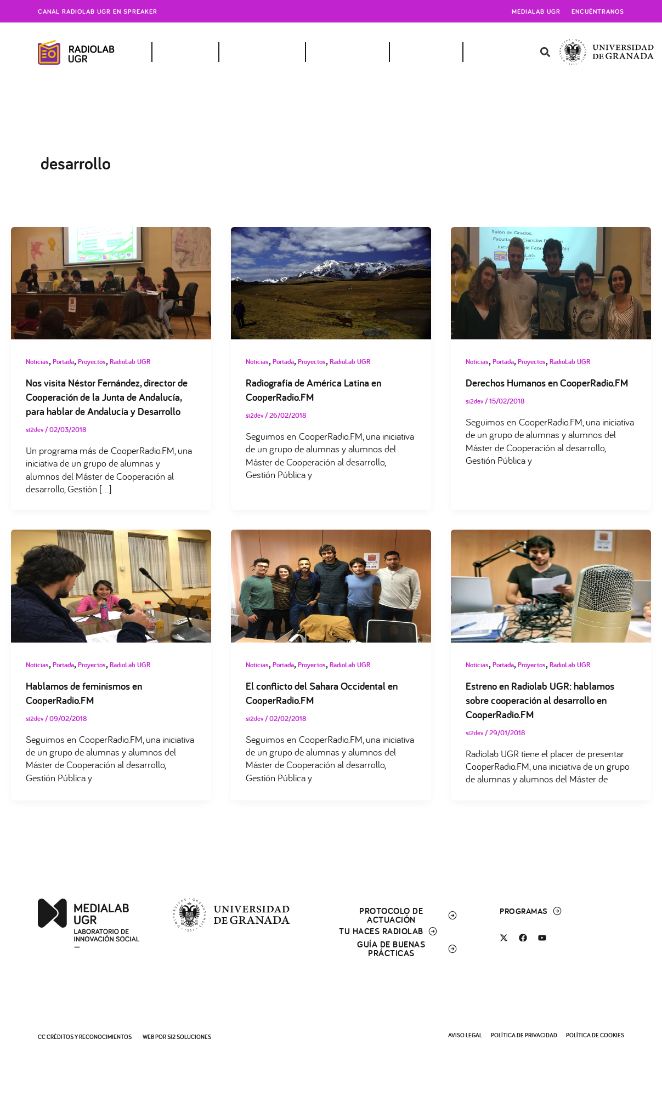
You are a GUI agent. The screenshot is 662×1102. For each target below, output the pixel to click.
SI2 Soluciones (189, 1037)
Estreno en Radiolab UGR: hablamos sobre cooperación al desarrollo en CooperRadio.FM (544, 715)
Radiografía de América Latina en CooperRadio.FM (317, 390)
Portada (66, 361)
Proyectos (98, 361)
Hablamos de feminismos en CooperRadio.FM (88, 708)
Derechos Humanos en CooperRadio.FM (515, 390)
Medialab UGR (536, 11)
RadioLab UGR (139, 361)
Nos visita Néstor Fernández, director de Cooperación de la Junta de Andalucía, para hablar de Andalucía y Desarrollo (107, 404)
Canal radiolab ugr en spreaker (97, 11)
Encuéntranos (598, 11)
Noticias (38, 361)
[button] (545, 52)
